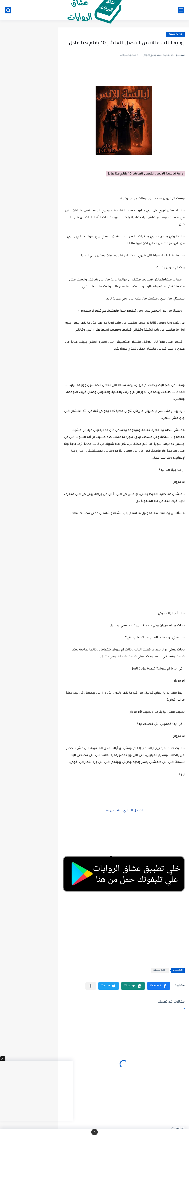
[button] (158, 986)
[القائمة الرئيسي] (181, 10)
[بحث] (8, 10)
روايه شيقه (175, 34)
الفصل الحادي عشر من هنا (124, 811)
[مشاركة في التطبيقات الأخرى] (90, 986)
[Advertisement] (124, 575)
